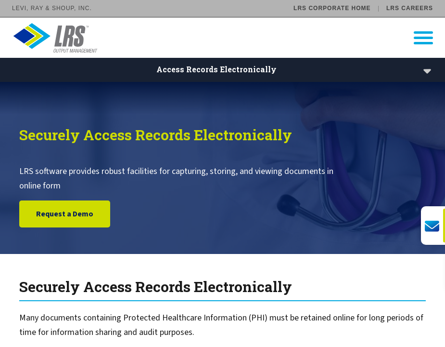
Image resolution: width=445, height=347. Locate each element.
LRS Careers (409, 8)
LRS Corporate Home (331, 8)
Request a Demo (64, 214)
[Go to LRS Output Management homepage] (228, 38)
